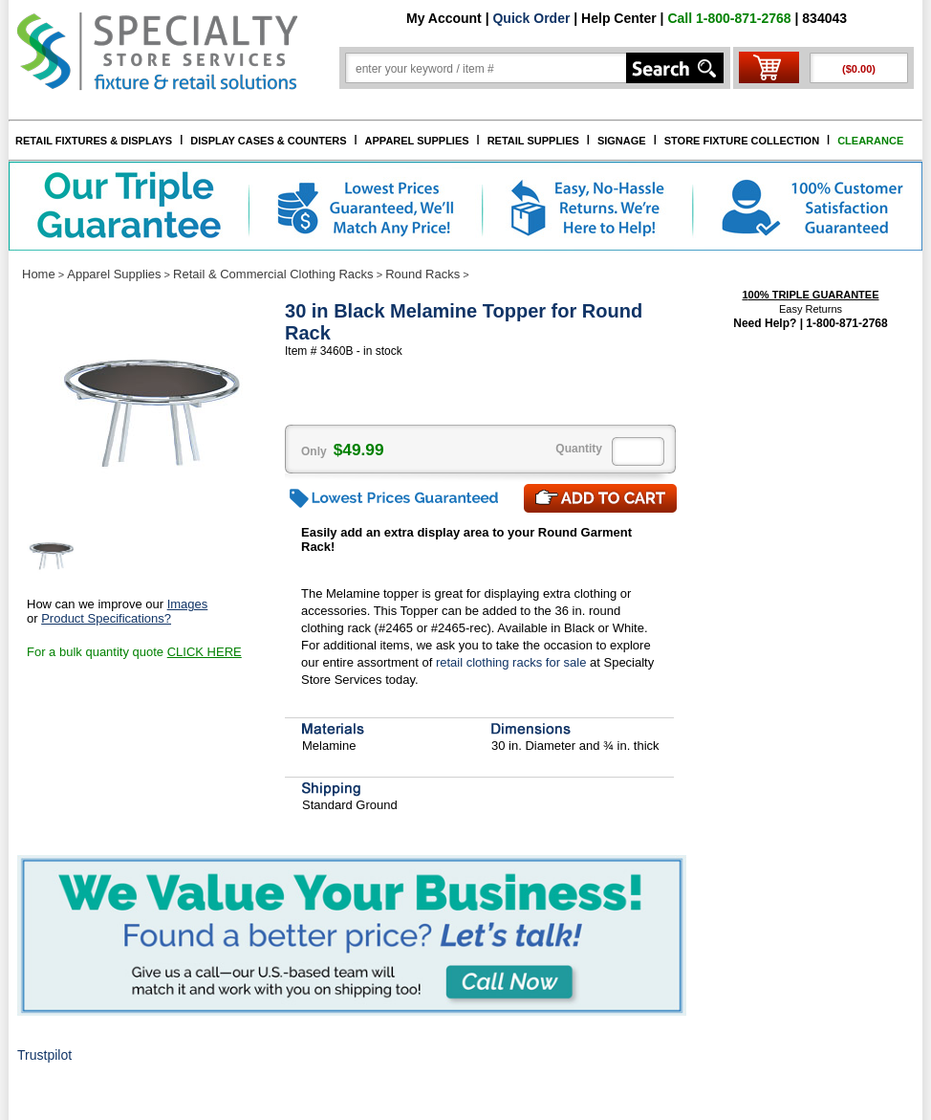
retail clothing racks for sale (511, 662)
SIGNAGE (621, 140)
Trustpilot (44, 1055)
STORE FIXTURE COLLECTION (741, 140)
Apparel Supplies (114, 274)
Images (187, 604)
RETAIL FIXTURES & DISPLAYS (93, 140)
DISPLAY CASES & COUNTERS (268, 140)
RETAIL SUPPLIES (533, 140)
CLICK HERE (204, 652)
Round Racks (422, 274)
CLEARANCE (870, 140)
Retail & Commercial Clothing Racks (273, 274)
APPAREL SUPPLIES (417, 140)
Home (38, 274)
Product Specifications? (106, 618)
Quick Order (531, 18)
